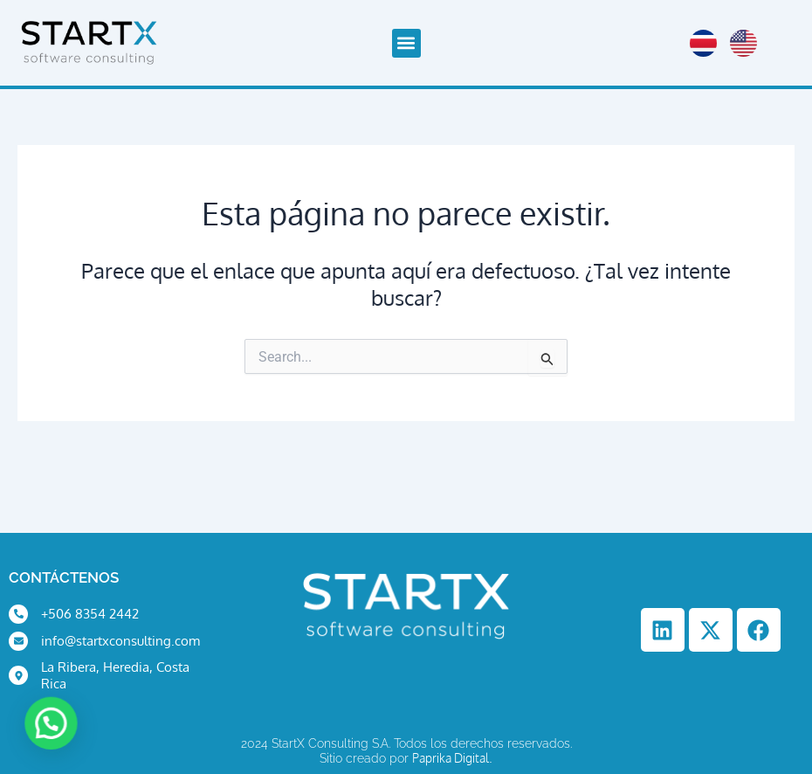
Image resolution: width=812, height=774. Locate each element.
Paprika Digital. (452, 757)
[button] (406, 43)
